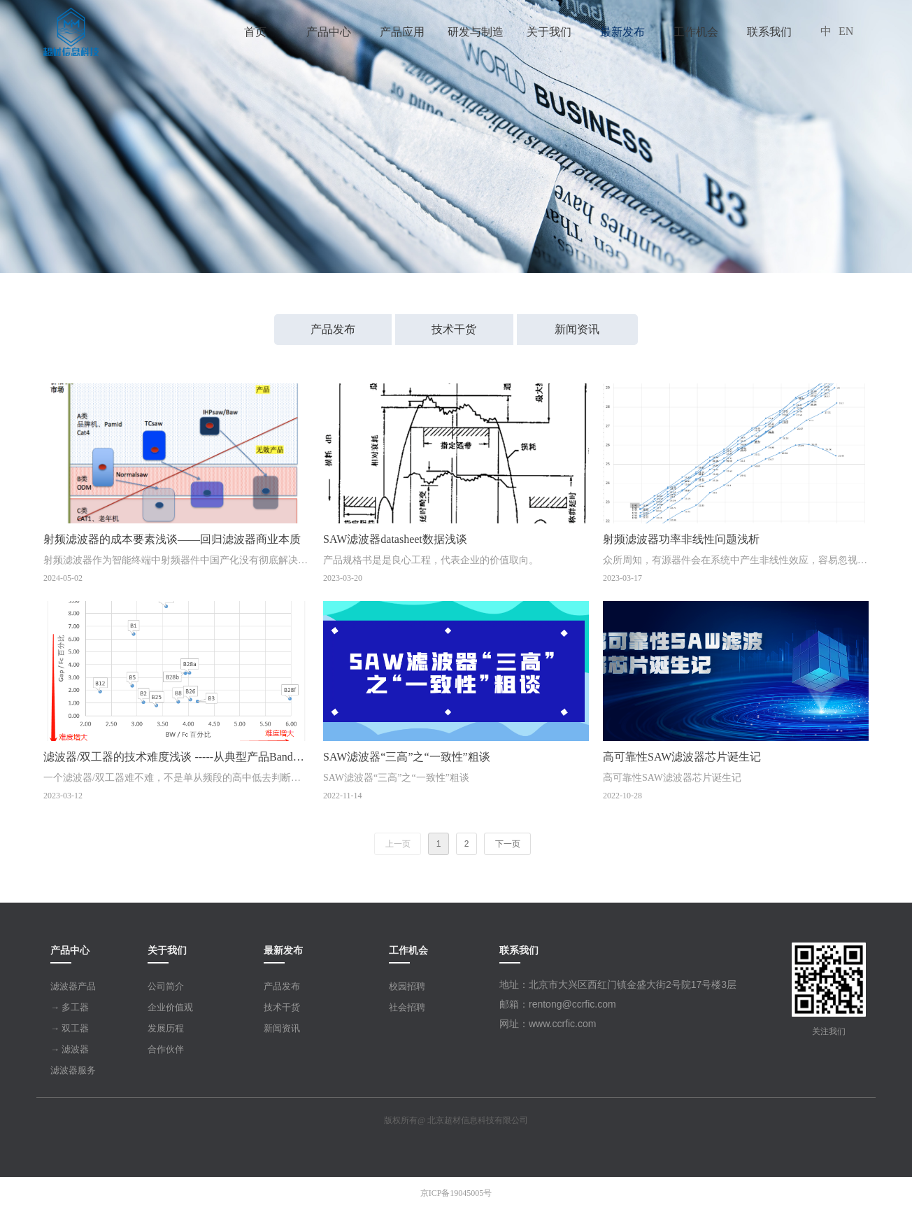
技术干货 (454, 329)
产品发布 (333, 329)
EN (846, 31)
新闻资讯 (577, 329)
